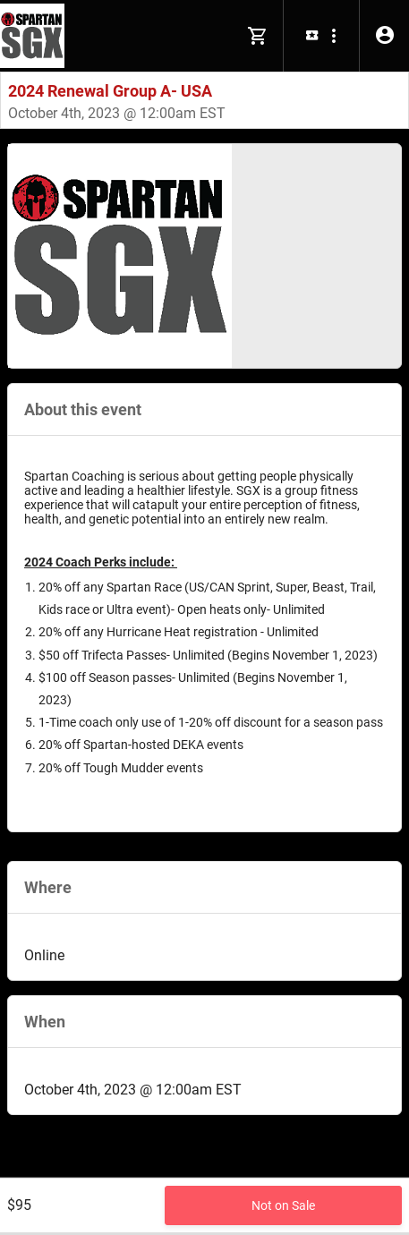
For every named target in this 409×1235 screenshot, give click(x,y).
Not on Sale (283, 1205)
